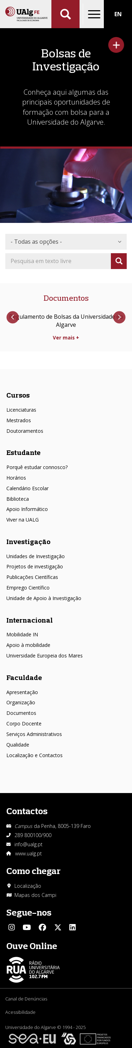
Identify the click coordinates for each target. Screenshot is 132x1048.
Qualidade (17, 744)
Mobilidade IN (22, 634)
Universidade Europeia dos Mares (44, 655)
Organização (20, 702)
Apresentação (22, 692)
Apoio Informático (27, 509)
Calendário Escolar (27, 488)
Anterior (13, 317)
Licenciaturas (21, 409)
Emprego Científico (28, 587)
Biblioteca (17, 498)
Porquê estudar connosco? (37, 467)
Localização (27, 885)
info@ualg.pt (28, 844)
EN (118, 14)
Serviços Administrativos (34, 734)
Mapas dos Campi (35, 895)
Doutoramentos (24, 431)
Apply (119, 261)
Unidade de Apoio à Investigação (43, 598)
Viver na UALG (22, 519)
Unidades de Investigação (35, 556)
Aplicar (65, 14)
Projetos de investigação (34, 566)
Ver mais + (66, 337)
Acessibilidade (20, 1012)
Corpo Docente (24, 723)
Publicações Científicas (32, 577)
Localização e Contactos (34, 755)
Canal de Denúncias (26, 999)
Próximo (119, 317)
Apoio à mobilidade (28, 645)
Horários (16, 477)
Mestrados (18, 420)
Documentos (21, 713)
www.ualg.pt (28, 853)
